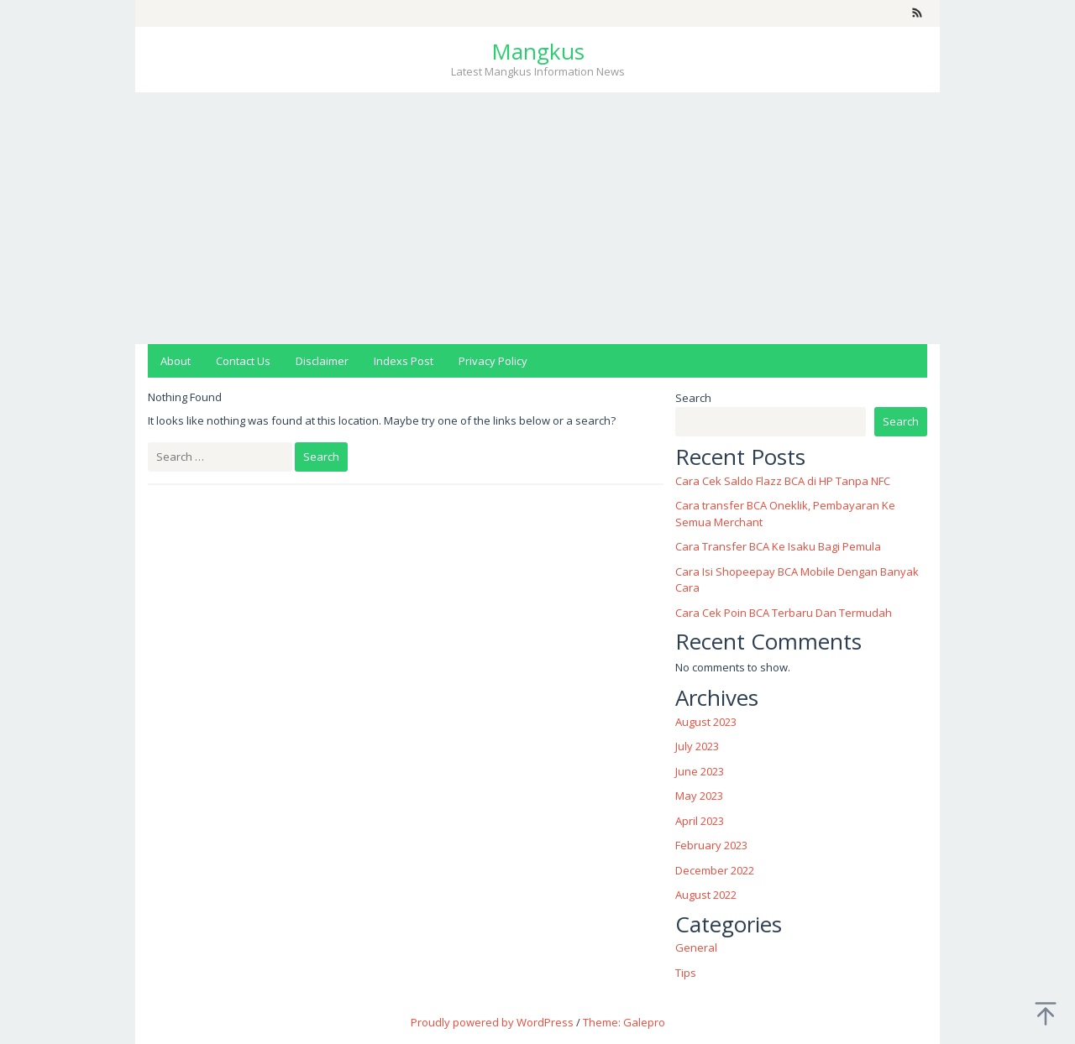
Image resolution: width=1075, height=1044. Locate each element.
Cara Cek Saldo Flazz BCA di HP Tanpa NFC (782, 480)
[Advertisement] (537, 218)
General (696, 947)
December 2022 (714, 870)
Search (693, 397)
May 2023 (699, 795)
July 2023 (697, 746)
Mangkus (538, 51)
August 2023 (706, 721)
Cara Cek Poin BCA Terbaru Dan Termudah (783, 612)
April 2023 (699, 820)
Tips (685, 972)
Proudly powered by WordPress (492, 1022)
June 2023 (699, 771)
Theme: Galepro (624, 1022)
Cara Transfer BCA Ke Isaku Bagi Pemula (778, 546)
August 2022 (706, 894)
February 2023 (711, 845)
